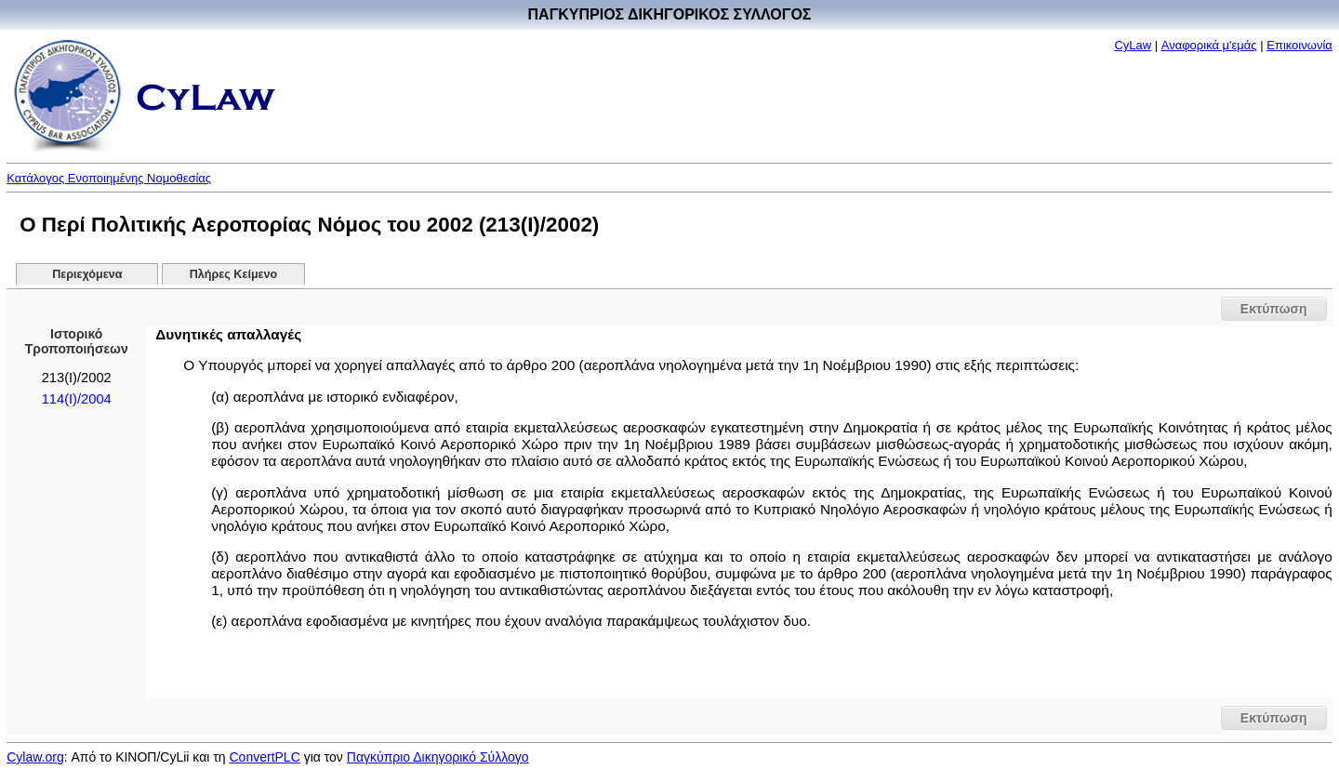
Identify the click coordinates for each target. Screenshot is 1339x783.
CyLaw (1132, 45)
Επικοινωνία (1299, 45)
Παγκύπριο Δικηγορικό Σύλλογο (438, 757)
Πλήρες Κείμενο (234, 274)
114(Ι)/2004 (77, 399)
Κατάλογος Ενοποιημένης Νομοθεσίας (109, 178)
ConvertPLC (265, 757)
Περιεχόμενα (87, 274)
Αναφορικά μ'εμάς (1209, 45)
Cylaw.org (35, 757)
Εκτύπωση (1273, 308)
